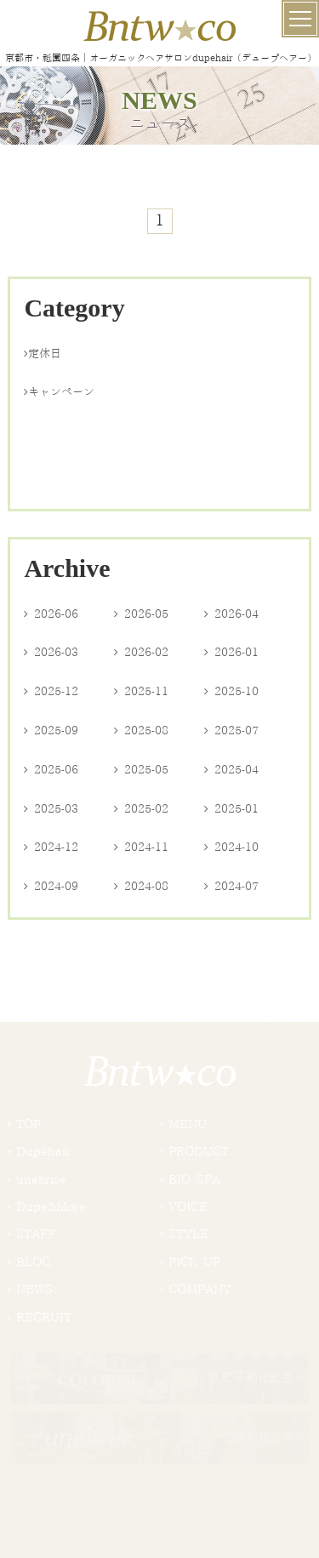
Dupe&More (51, 1207)
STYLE (188, 1234)
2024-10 (231, 847)
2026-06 (51, 614)
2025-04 (231, 770)
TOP (28, 1125)
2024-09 (51, 887)
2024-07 (231, 887)
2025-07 (231, 731)
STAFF (35, 1234)
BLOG (33, 1263)
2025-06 (51, 770)
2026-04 (231, 614)
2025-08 (141, 731)
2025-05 (141, 770)
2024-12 (51, 847)
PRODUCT (198, 1152)
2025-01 (231, 809)
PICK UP (194, 1263)
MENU (187, 1125)
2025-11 (141, 692)
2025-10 (231, 692)
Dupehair (43, 1152)
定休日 (42, 354)
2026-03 (51, 653)
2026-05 (141, 614)
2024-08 (141, 887)
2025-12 (51, 692)
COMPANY (199, 1290)
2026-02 (141, 653)
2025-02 (141, 809)
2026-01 (231, 653)
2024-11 (141, 847)
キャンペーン (59, 392)
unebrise (41, 1180)
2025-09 (51, 731)
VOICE (188, 1207)
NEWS (34, 1290)
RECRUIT (43, 1318)
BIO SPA (194, 1180)
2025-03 (51, 809)
